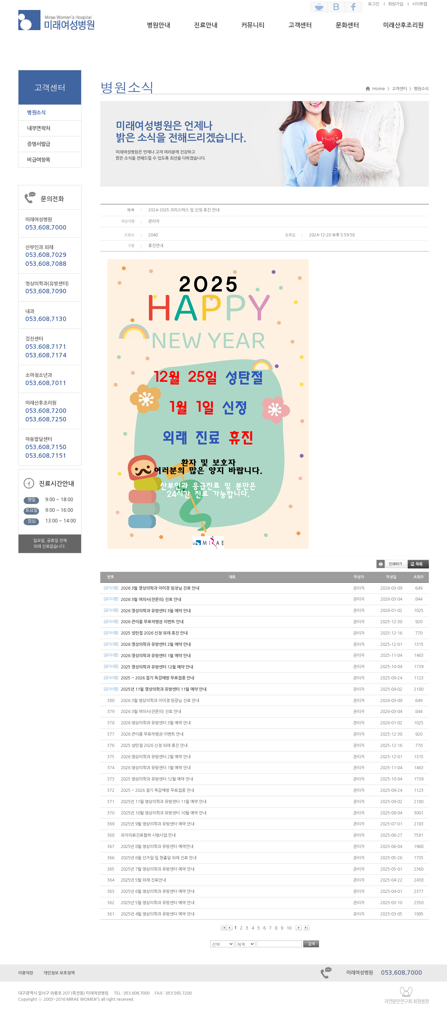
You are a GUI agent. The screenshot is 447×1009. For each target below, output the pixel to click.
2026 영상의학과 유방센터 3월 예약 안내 (156, 611)
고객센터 (300, 25)
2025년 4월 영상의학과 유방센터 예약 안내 (157, 914)
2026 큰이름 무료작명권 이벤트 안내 (152, 622)
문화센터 (347, 25)
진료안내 (205, 25)
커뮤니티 (253, 25)
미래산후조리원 (403, 25)
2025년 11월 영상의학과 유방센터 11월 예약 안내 (163, 689)
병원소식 (36, 112)
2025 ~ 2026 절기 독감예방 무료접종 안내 (157, 678)
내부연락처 (38, 128)
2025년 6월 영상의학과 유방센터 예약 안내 (157, 891)
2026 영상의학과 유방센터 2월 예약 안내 (156, 644)
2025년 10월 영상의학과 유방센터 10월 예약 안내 (163, 813)
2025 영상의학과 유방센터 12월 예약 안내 (157, 667)
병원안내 (158, 25)
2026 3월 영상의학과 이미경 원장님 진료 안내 (160, 588)
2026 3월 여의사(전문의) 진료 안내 (151, 600)
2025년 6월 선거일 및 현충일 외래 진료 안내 (158, 858)
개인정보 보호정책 (59, 973)
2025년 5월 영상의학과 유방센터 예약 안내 (157, 903)
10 (288, 928)
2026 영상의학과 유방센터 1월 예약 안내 (156, 656)
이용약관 (25, 973)
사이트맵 (419, 4)
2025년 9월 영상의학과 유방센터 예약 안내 (157, 824)
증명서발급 (38, 144)
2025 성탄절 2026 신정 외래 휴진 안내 (154, 633)
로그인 (373, 4)
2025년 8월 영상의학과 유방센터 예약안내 (157, 847)
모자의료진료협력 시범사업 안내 (148, 835)
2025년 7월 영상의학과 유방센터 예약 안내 (157, 869)
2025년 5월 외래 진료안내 (143, 880)
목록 (419, 564)
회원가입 (395, 4)
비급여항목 (38, 159)
